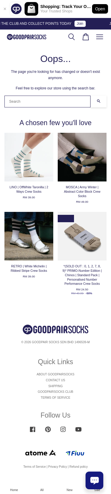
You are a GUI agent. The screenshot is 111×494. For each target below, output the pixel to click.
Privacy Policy (57, 466)
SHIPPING (55, 386)
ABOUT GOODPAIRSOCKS (56, 374)
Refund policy (79, 466)
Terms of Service (34, 466)
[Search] (47, 101)
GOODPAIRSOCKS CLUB (55, 391)
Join (81, 24)
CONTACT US (55, 380)
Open (100, 8)
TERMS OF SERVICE (55, 397)
